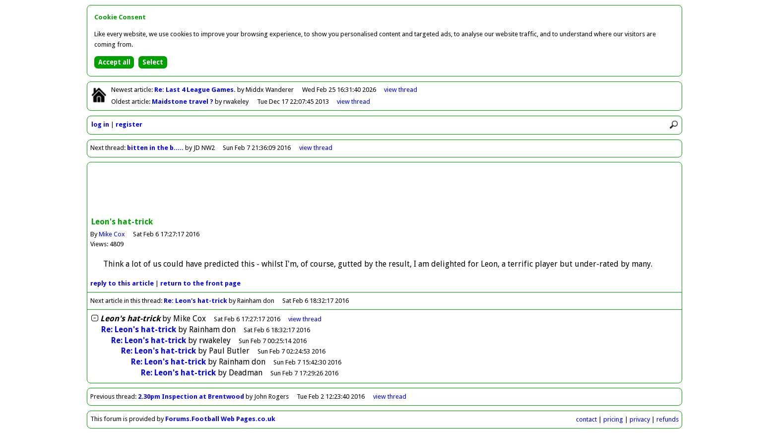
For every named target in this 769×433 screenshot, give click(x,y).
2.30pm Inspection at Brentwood (191, 396)
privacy (640, 419)
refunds (667, 419)
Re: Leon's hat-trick (195, 300)
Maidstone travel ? (183, 101)
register (129, 124)
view (400, 89)
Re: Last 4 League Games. (195, 89)
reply (122, 283)
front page (200, 283)
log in (100, 124)
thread (304, 319)
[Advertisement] (384, 190)
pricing (613, 419)
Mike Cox (112, 234)
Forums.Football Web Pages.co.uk (220, 419)
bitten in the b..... (155, 147)
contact (586, 419)
